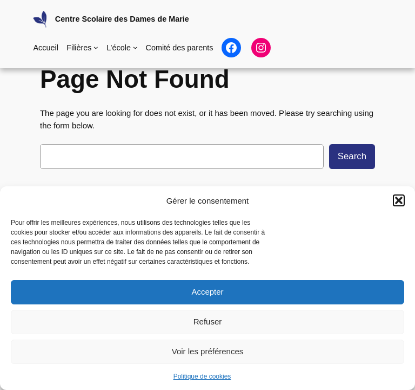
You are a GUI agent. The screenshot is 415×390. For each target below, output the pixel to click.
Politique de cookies (202, 376)
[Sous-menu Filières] (95, 47)
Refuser (207, 321)
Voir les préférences (208, 351)
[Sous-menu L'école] (135, 47)
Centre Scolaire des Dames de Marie (122, 19)
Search (352, 156)
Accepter (207, 291)
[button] (398, 200)
